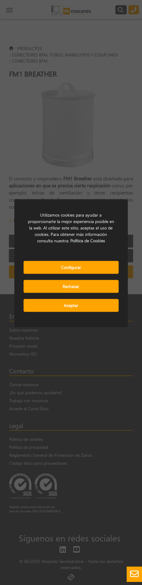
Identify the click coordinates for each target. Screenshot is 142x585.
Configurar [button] (71, 267)
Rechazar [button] (71, 286)
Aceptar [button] (71, 305)
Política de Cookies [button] (87, 241)
